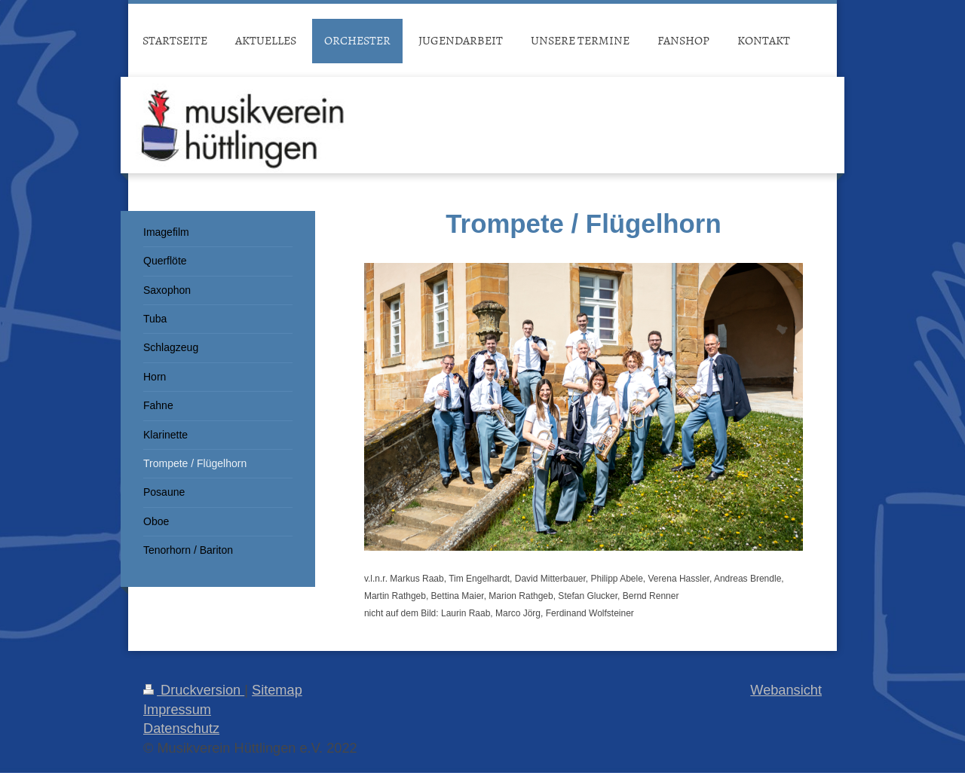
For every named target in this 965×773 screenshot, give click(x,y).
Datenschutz (181, 728)
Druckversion (193, 690)
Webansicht (786, 690)
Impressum (177, 709)
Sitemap (277, 690)
